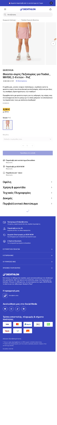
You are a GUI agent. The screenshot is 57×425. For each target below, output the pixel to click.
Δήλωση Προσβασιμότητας (12, 338)
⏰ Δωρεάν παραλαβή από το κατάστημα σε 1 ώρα (26, 3)
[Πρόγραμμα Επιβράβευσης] (22, 223)
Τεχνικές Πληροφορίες (28, 192)
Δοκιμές (28, 198)
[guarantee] (17, 242)
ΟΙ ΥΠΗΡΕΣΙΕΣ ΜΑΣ (9, 261)
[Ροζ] (7, 125)
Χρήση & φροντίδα (28, 187)
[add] (32, 146)
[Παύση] (51, 3)
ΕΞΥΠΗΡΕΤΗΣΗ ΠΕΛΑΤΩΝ (11, 249)
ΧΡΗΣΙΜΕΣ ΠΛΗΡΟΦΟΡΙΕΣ (11, 268)
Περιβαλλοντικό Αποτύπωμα (28, 203)
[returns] (19, 235)
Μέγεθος (6, 135)
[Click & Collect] (16, 229)
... (18, 20)
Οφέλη (28, 182)
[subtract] (23, 146)
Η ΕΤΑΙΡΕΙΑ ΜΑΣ (8, 255)
